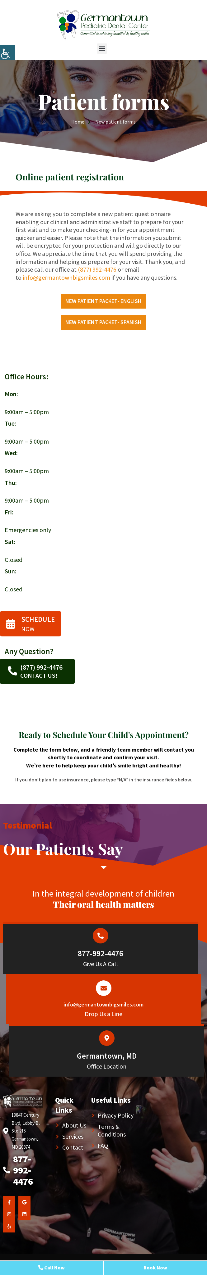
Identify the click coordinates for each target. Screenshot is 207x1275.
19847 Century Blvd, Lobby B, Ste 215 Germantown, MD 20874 (26, 1131)
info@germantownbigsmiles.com (66, 277)
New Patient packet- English (103, 301)
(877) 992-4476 (97, 269)
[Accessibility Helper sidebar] (7, 52)
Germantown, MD (107, 1056)
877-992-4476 (100, 953)
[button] (102, 48)
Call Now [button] (51, 1267)
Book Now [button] (155, 1267)
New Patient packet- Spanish (103, 322)
